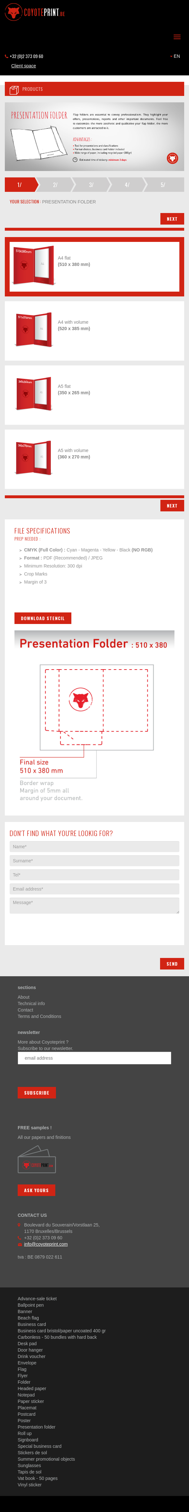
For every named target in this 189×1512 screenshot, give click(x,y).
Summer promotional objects (46, 1459)
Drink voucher (31, 1356)
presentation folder (68, 201)
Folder (24, 1382)
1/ (19, 185)
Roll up (25, 1433)
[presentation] (58, 926)
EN (175, 56)
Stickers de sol (32, 1452)
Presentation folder (37, 1427)
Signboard (28, 1439)
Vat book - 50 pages (38, 1478)
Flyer (23, 1375)
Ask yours (36, 1190)
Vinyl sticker (29, 1484)
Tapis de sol (29, 1471)
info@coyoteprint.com (46, 1244)
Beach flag (28, 1317)
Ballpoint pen (31, 1305)
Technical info (31, 1003)
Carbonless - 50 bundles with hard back (57, 1337)
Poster (24, 1420)
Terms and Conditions (39, 1016)
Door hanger (30, 1350)
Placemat (27, 1407)
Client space (23, 65)
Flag (22, 1369)
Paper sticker (31, 1401)
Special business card (39, 1446)
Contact (25, 1009)
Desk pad (27, 1343)
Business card (32, 1324)
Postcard (26, 1414)
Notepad (26, 1394)
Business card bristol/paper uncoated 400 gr (62, 1330)
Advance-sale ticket (37, 1298)
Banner (25, 1311)
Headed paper (32, 1388)
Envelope (27, 1362)
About (24, 997)
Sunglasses (29, 1465)
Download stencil (43, 618)
